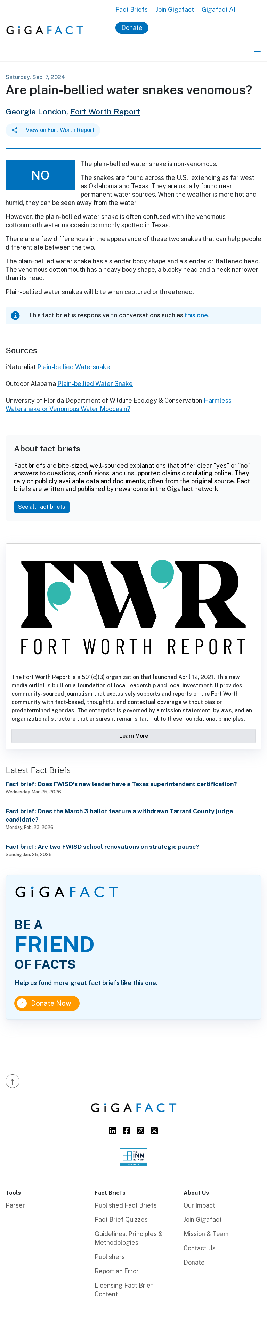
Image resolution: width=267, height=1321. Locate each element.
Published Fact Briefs (126, 1205)
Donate (132, 27)
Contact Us (200, 1248)
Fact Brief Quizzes (121, 1219)
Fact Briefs (131, 9)
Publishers (110, 1256)
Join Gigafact (175, 9)
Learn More (133, 736)
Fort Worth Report (105, 111)
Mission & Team (206, 1233)
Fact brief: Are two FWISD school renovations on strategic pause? (102, 846)
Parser (15, 1205)
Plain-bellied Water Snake (95, 383)
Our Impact (199, 1205)
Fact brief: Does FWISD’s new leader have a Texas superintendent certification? (121, 784)
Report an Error (117, 1271)
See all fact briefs (41, 507)
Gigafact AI (218, 9)
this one (196, 315)
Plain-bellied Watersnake (73, 367)
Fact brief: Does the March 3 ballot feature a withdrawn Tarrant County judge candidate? (119, 815)
